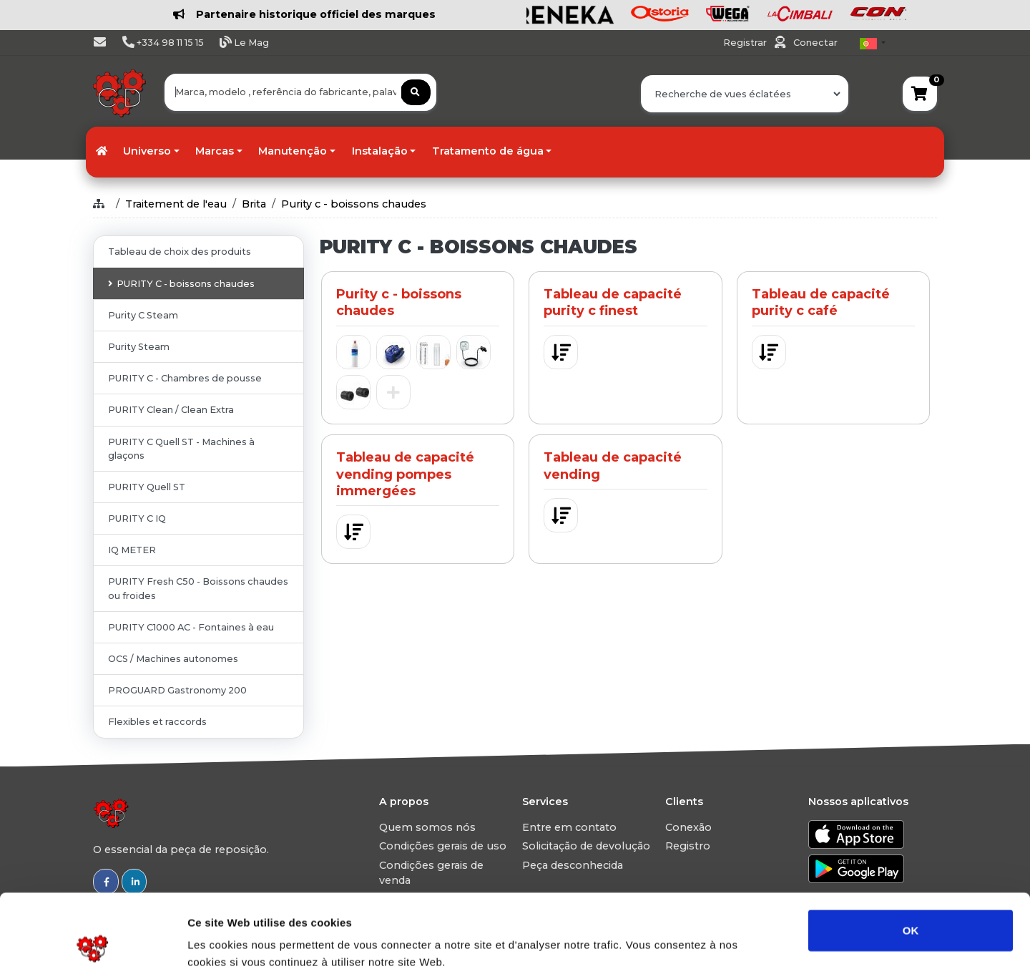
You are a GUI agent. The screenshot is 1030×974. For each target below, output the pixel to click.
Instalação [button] (380, 151)
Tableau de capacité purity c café (821, 302)
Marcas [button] (214, 151)
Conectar (815, 42)
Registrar (746, 42)
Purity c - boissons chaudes (353, 204)
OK (911, 856)
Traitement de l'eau (176, 204)
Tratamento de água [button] (488, 151)
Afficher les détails (788, 946)
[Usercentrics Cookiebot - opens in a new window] (92, 946)
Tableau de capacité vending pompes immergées (405, 474)
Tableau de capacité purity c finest (613, 302)
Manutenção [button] (292, 151)
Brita (254, 204)
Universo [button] (147, 151)
